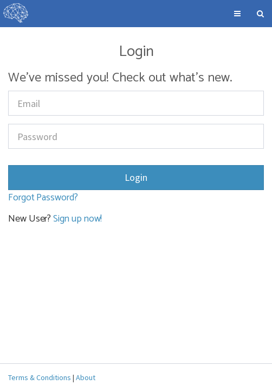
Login (136, 177)
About (85, 377)
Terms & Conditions (39, 377)
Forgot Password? (43, 198)
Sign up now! (77, 219)
